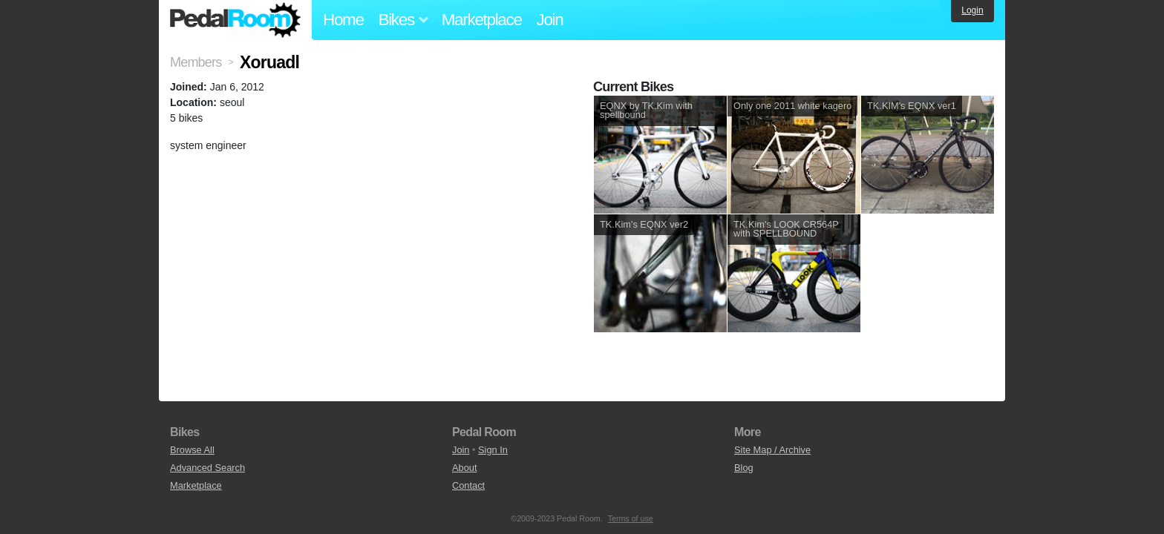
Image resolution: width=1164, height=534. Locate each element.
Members (195, 62)
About (464, 467)
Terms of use (630, 518)
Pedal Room (235, 20)
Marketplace (482, 19)
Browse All (192, 449)
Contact (468, 485)
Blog (743, 467)
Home (343, 19)
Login (972, 10)
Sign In (493, 449)
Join (550, 19)
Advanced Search (207, 467)
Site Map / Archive (772, 449)
